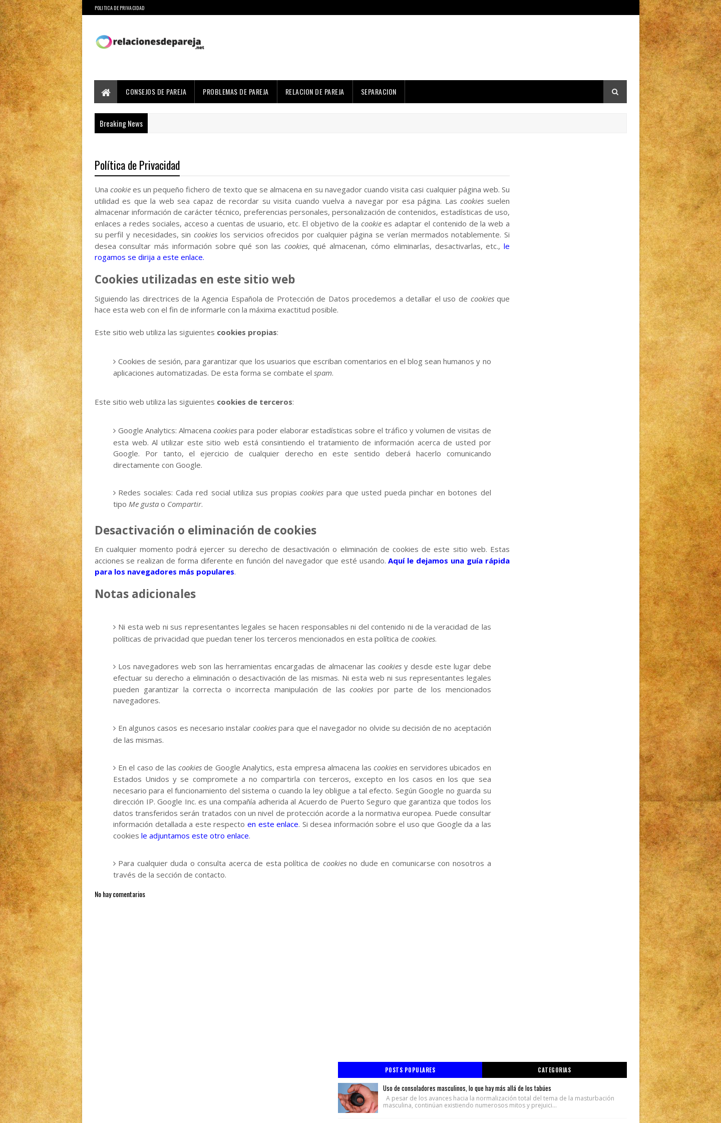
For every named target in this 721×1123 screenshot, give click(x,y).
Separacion (379, 91)
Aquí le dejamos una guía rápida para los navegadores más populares (253, 584)
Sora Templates (143, 1109)
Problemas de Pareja (236, 91)
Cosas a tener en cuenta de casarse (557, 357)
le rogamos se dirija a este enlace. (259, 269)
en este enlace (330, 859)
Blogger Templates (193, 1109)
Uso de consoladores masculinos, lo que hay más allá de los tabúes (567, 187)
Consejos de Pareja (156, 91)
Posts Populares (507, 164)
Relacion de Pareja (314, 91)
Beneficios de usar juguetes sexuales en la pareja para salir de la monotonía (565, 300)
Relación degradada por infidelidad (555, 243)
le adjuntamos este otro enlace (310, 871)
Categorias (586, 164)
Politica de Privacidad (120, 8)
